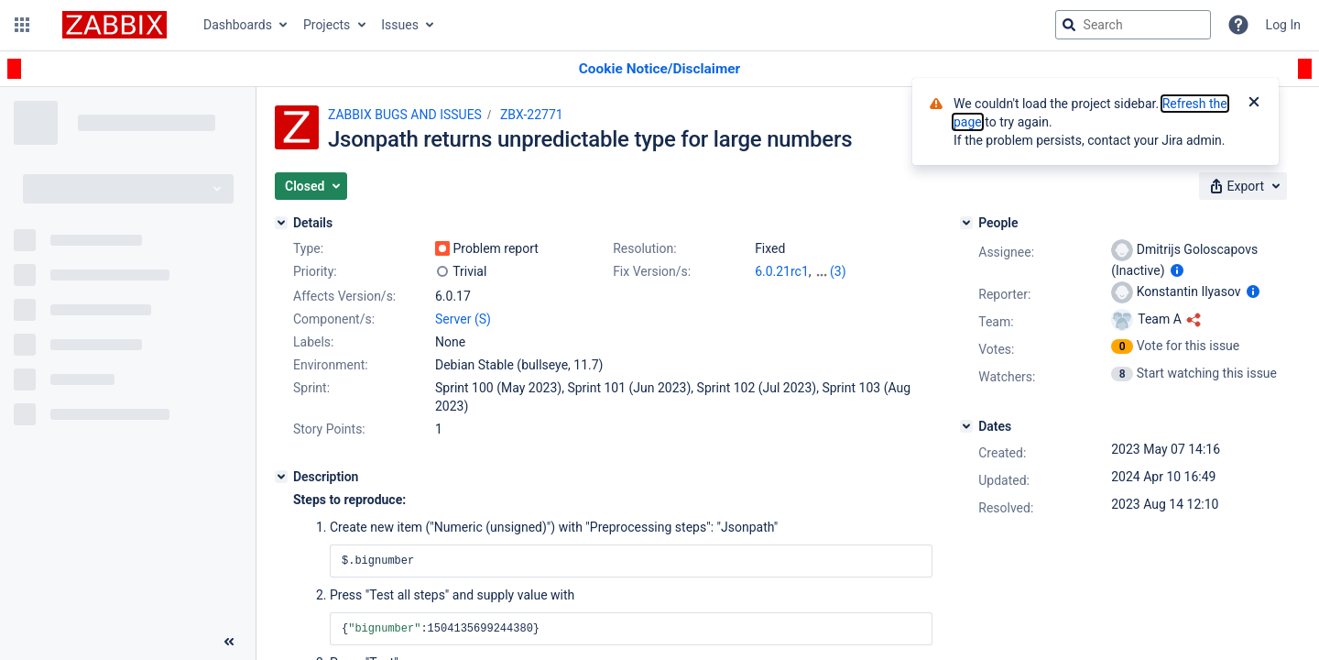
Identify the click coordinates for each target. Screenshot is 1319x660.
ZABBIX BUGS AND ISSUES (405, 114)
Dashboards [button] (237, 24)
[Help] (1238, 24)
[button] (22, 24)
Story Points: (329, 429)
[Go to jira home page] (114, 24)
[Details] (281, 222)
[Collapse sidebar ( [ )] (229, 641)
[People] (966, 222)
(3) (838, 271)
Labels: (313, 342)
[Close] (1254, 103)
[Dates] (966, 426)
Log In (1283, 24)
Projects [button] (326, 24)
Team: (995, 321)
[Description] (281, 476)
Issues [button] (400, 24)
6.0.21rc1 (782, 271)
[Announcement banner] (659, 69)
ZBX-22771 (531, 114)
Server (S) (463, 319)
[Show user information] (1177, 270)
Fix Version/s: (652, 271)
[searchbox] (1133, 24)
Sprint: (311, 387)
